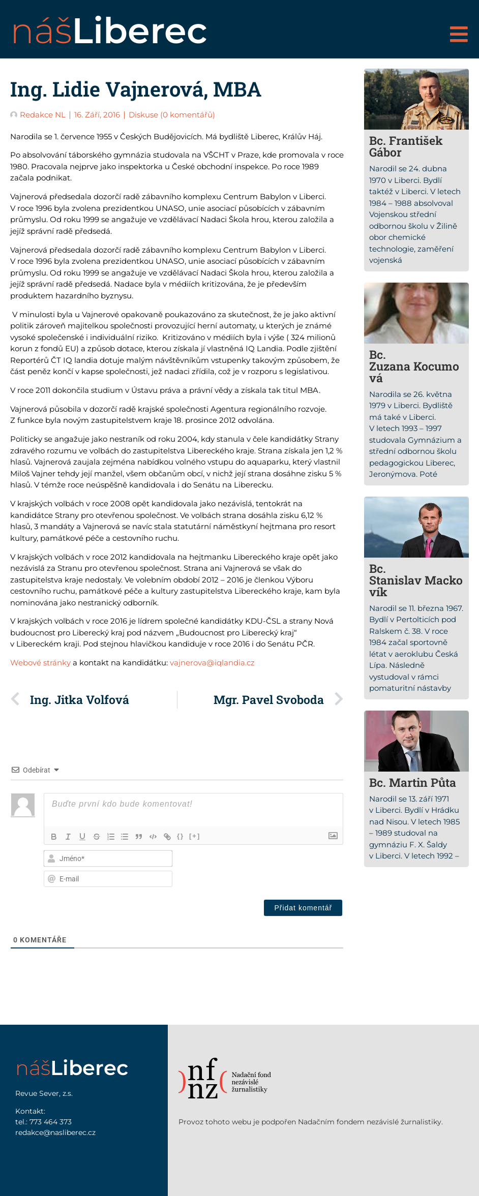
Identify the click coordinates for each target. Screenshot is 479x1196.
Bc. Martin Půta (412, 782)
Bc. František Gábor (406, 146)
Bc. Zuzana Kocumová (414, 366)
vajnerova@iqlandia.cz (212, 662)
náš (108, 30)
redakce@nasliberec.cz (55, 1132)
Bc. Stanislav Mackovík (416, 580)
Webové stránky (40, 662)
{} (181, 836)
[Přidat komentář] (303, 908)
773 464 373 (50, 1121)
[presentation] (277, 868)
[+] (195, 836)
